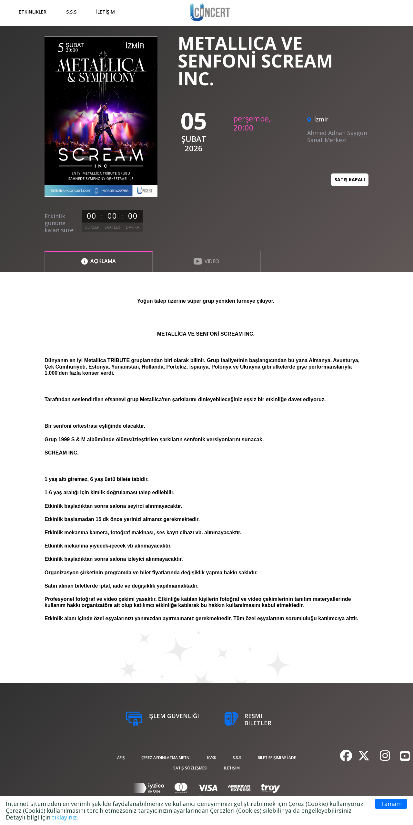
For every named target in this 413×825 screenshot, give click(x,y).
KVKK (211, 757)
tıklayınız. (65, 817)
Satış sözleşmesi (190, 768)
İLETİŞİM (105, 12)
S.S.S (71, 12)
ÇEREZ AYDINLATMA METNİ (166, 757)
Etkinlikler (32, 12)
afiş (121, 757)
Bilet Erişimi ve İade (277, 757)
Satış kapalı (350, 179)
